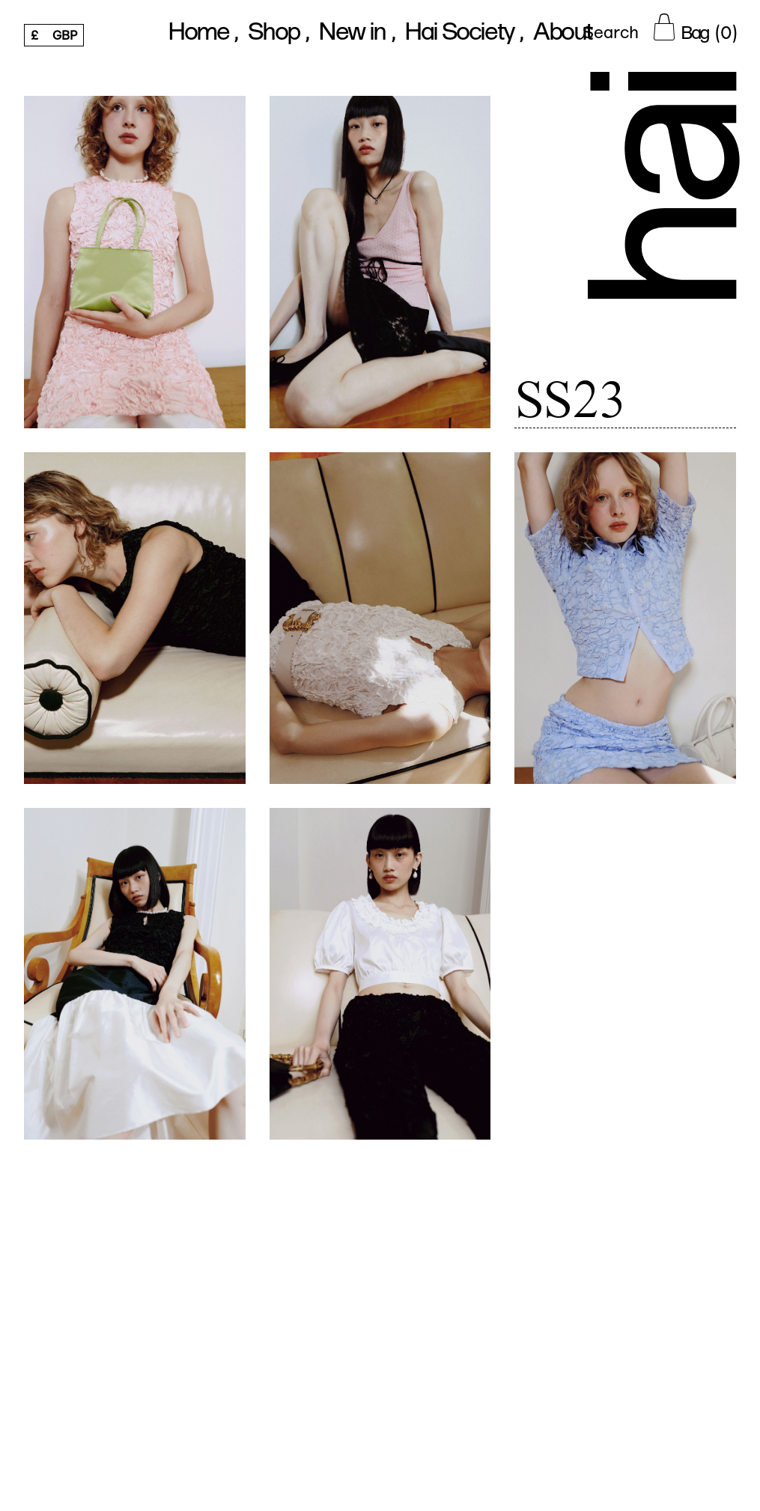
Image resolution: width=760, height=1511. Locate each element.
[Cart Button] (695, 26)
